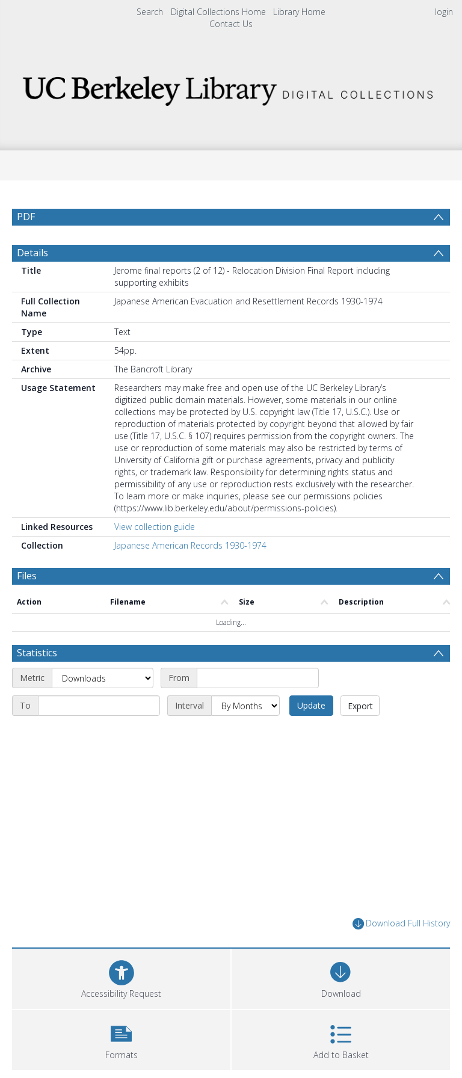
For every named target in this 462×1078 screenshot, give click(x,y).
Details (32, 252)
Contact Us (231, 23)
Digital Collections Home (218, 11)
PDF (26, 216)
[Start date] (258, 678)
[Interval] (245, 705)
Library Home (299, 11)
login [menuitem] (444, 11)
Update (311, 705)
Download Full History (401, 923)
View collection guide (154, 526)
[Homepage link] (231, 87)
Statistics (37, 652)
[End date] (99, 705)
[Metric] (102, 678)
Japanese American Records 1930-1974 (190, 545)
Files (27, 575)
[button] (121, 1038)
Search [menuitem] (150, 11)
